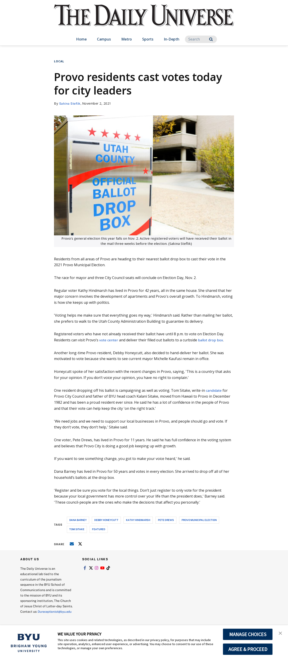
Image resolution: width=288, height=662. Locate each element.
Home (81, 39)
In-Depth (171, 39)
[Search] (201, 39)
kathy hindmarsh (138, 519)
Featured (98, 528)
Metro (126, 39)
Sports (147, 39)
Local (59, 61)
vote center (108, 340)
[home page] (144, 20)
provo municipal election (199, 519)
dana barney (78, 519)
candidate (214, 390)
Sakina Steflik (70, 103)
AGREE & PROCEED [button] (247, 649)
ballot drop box (211, 340)
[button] (280, 633)
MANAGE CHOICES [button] (247, 634)
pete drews (166, 519)
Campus (104, 39)
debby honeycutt (106, 519)
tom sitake (76, 528)
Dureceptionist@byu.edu (38, 617)
